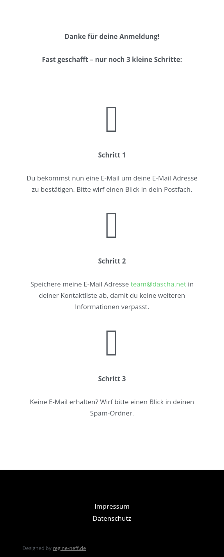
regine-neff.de (69, 548)
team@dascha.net (159, 283)
